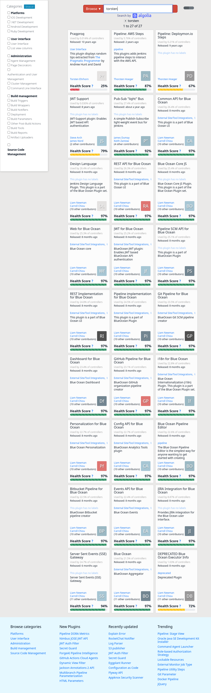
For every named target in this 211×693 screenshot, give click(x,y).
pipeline (118, 49)
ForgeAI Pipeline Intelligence (79, 653)
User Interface (78, 49)
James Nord (76, 141)
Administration (20, 643)
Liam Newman (166, 137)
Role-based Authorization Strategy (174, 653)
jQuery (162, 684)
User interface (20, 638)
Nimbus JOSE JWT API (74, 638)
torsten (133, 20)
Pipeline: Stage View (171, 634)
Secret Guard (68, 648)
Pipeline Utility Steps (171, 669)
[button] (89, 61)
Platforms (17, 634)
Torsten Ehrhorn (79, 79)
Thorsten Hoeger (123, 79)
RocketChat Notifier (122, 638)
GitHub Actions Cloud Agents (79, 658)
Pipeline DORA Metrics (74, 634)
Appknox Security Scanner (126, 677)
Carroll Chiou (165, 141)
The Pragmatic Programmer (85, 59)
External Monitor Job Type (175, 664)
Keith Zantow (121, 141)
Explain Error (117, 634)
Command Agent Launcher (176, 647)
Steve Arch (76, 137)
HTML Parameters (71, 681)
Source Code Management (28, 653)
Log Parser (116, 643)
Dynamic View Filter (72, 663)
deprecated (164, 573)
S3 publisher (117, 648)
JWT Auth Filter (69, 643)
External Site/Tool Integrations (175, 118)
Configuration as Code (123, 668)
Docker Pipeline (168, 679)
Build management (23, 648)
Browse (93, 9)
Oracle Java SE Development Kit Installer (178, 640)
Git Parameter (167, 674)
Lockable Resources (171, 660)
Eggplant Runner (120, 663)
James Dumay (122, 137)
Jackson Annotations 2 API (77, 668)
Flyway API (116, 673)
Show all (30, 6)
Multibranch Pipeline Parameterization (73, 674)
